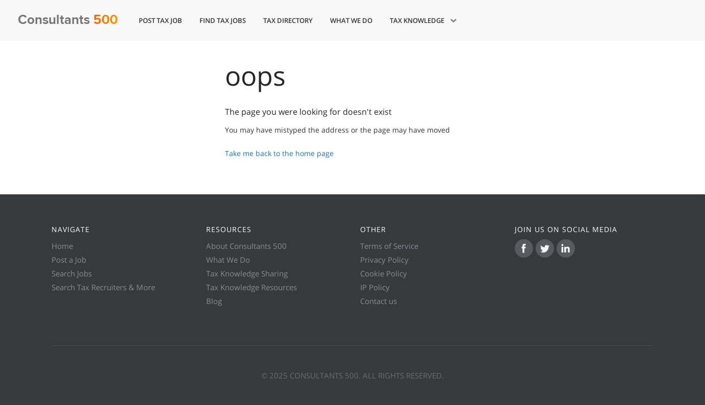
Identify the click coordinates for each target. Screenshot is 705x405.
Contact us (378, 301)
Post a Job (69, 260)
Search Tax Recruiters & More (103, 287)
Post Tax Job (160, 20)
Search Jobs (72, 273)
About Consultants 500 (246, 246)
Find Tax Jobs (222, 20)
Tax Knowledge (418, 20)
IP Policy (375, 287)
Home (62, 246)
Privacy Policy (384, 260)
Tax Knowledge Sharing (247, 273)
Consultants (68, 20)
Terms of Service (389, 246)
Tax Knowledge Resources (251, 287)
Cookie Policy (383, 273)
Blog (214, 301)
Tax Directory (288, 20)
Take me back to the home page (279, 153)
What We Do (351, 20)
